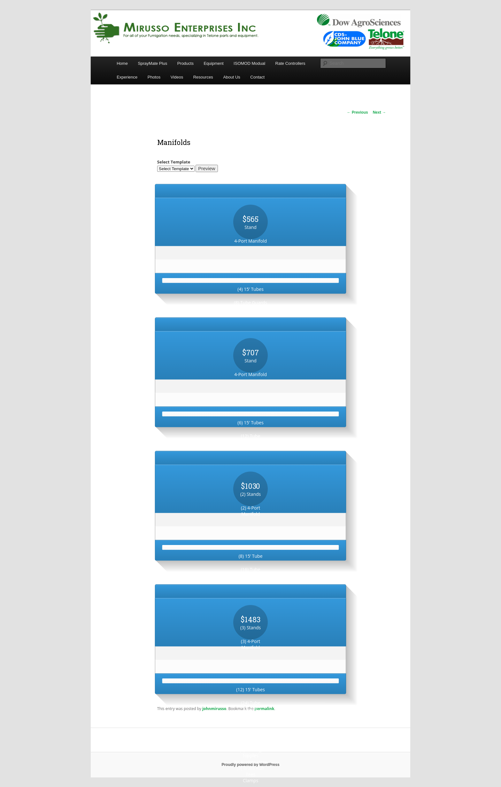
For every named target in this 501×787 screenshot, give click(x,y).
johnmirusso (214, 708)
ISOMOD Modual (249, 63)
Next (379, 112)
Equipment (213, 63)
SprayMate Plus (152, 63)
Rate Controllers (290, 63)
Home (122, 63)
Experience (127, 77)
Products (185, 63)
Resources (203, 77)
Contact (257, 77)
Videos (177, 77)
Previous (357, 112)
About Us (231, 77)
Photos (154, 77)
